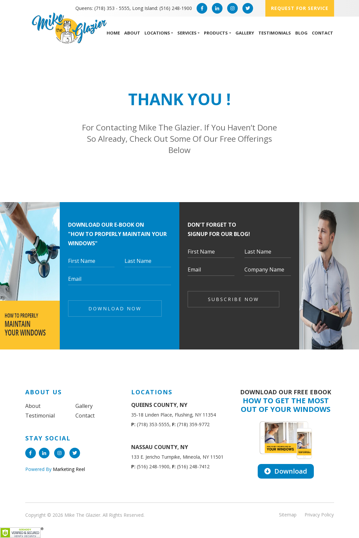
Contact (322, 33)
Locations (157, 33)
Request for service (299, 8)
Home (113, 33)
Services (187, 33)
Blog (301, 33)
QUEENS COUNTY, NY (159, 405)
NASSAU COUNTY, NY (159, 447)
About (132, 33)
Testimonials (274, 33)
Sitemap (288, 514)
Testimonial (40, 415)
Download (285, 471)
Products (216, 33)
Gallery (244, 33)
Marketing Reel (68, 469)
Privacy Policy (319, 514)
